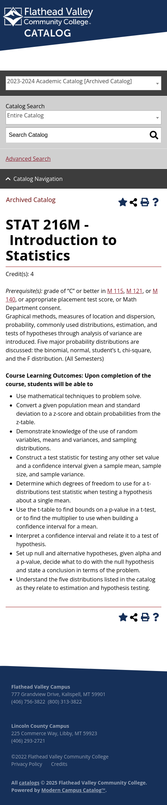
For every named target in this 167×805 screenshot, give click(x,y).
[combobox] (83, 83)
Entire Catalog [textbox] (25, 115)
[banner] (48, 22)
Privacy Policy (26, 764)
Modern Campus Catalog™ (73, 790)
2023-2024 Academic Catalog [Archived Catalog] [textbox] (69, 81)
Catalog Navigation (38, 179)
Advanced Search (28, 159)
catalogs (29, 782)
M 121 (134, 291)
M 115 (115, 291)
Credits (59, 764)
